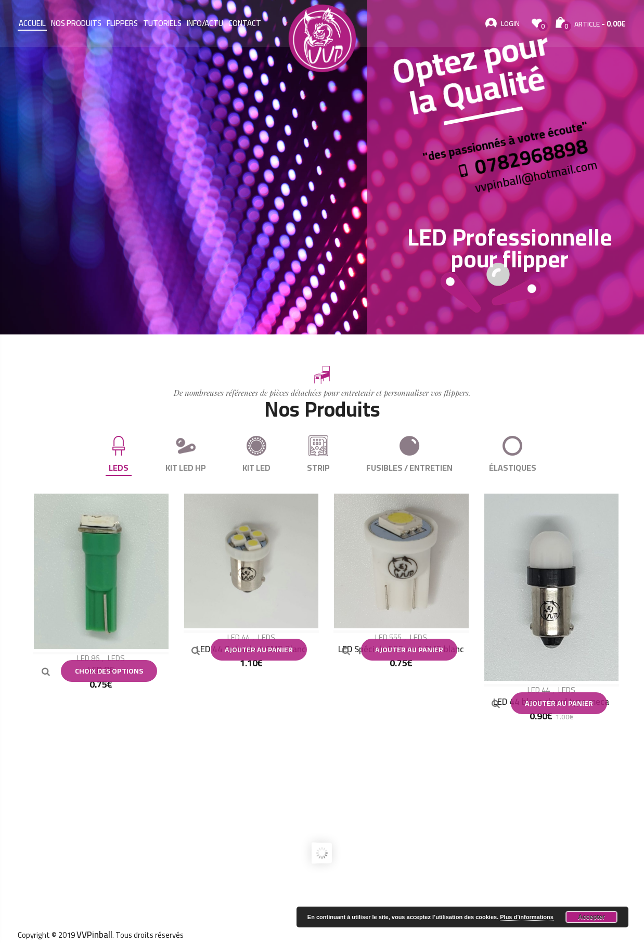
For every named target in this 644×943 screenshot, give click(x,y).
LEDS (116, 658)
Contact (244, 23)
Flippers (122, 23)
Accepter (591, 917)
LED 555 (388, 637)
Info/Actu (205, 23)
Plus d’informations (526, 917)
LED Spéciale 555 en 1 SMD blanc (401, 649)
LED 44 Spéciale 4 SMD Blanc (251, 649)
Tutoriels (162, 23)
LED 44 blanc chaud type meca (551, 701)
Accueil (32, 23)
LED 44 (238, 637)
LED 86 (88, 658)
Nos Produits (76, 23)
